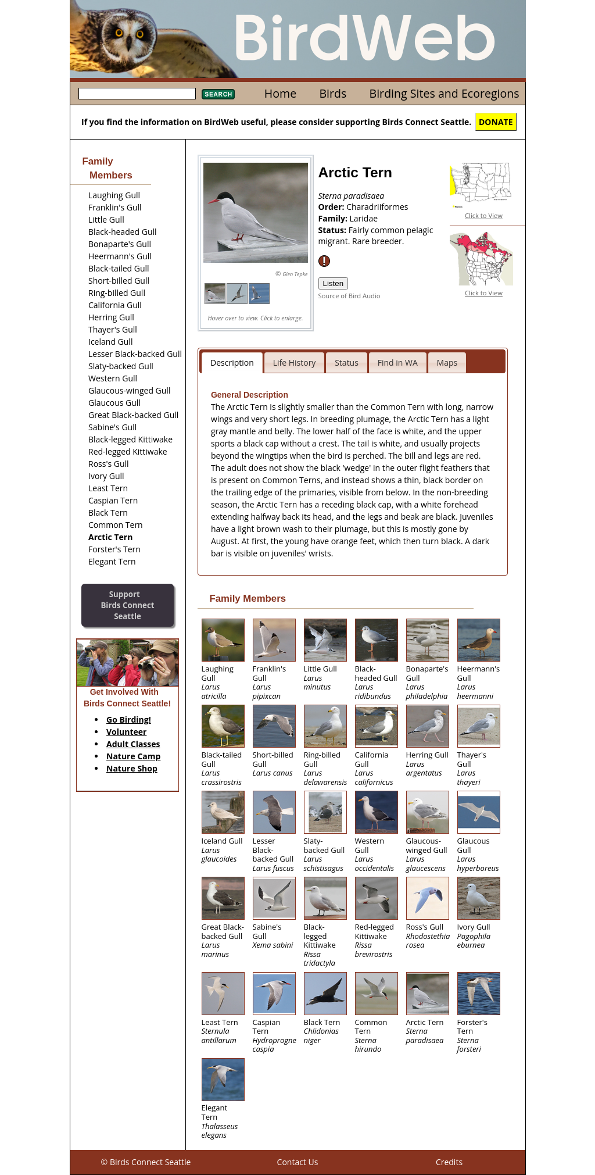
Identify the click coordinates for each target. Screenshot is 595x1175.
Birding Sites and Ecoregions (444, 93)
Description (232, 362)
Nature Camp (133, 756)
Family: (334, 218)
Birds (332, 93)
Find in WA (398, 362)
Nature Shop (131, 768)
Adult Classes (133, 743)
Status (347, 362)
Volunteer (126, 731)
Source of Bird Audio (349, 295)
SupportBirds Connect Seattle (127, 605)
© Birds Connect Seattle (146, 1161)
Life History (294, 362)
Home (280, 93)
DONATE (496, 121)
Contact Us (297, 1161)
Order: (332, 206)
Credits (449, 1161)
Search (218, 94)
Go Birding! (128, 719)
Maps (447, 362)
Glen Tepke (294, 274)
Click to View (484, 215)
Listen (333, 283)
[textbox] (137, 93)
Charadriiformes (377, 206)
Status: (333, 229)
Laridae (364, 218)
